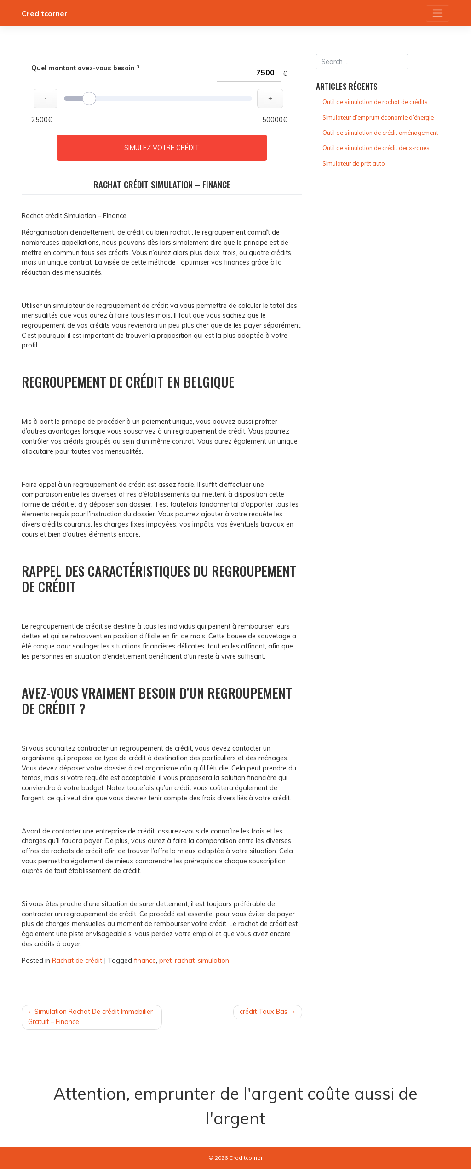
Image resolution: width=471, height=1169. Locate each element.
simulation (213, 960)
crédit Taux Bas (263, 1011)
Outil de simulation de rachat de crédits (375, 101)
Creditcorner (45, 13)
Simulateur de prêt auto (353, 163)
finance (145, 960)
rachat (185, 960)
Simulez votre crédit (161, 148)
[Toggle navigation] (437, 13)
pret (165, 960)
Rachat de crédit (77, 960)
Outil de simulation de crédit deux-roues (376, 147)
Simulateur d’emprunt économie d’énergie (378, 117)
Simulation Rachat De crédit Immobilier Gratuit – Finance (90, 1016)
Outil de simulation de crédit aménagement (380, 132)
